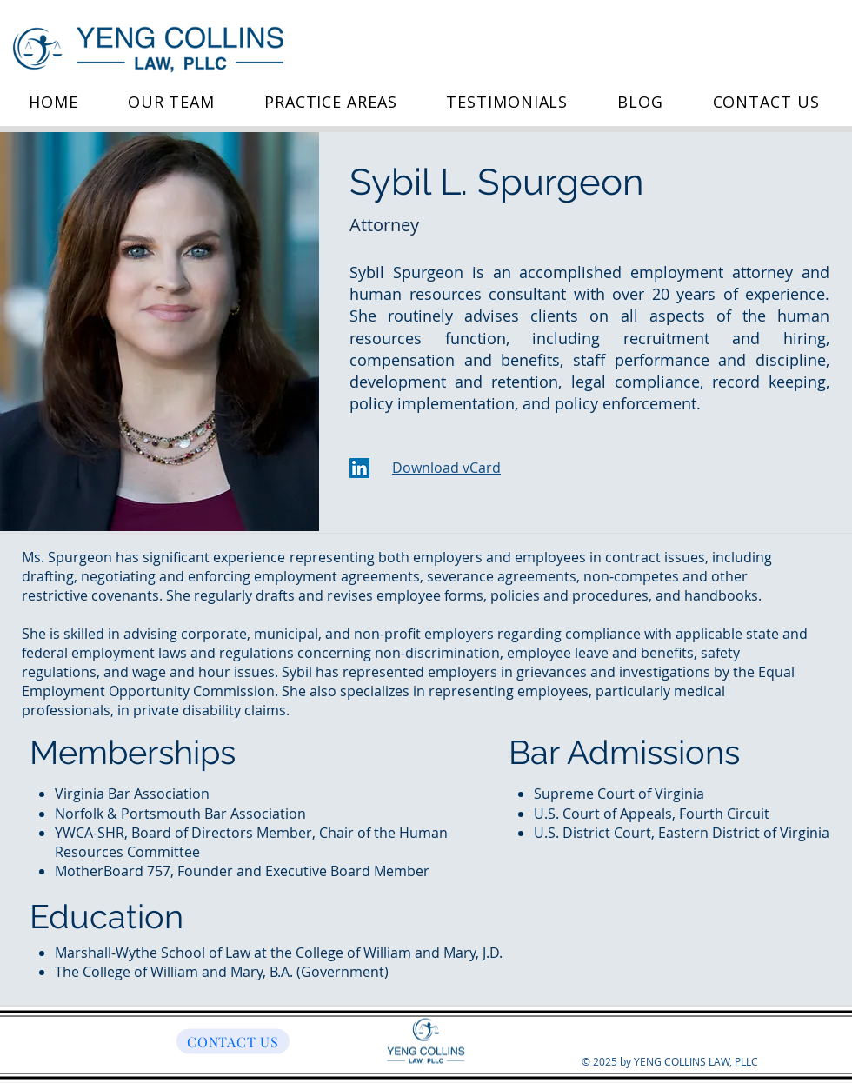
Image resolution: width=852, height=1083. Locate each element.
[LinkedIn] (359, 468)
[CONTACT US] (233, 1041)
